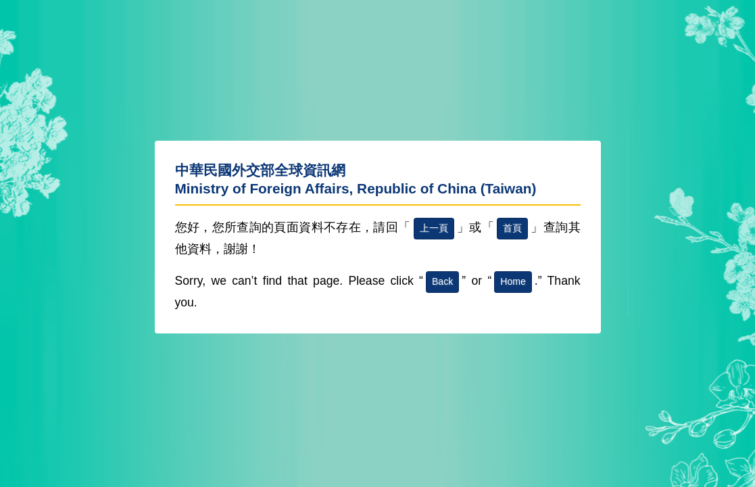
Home (513, 281)
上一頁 (434, 228)
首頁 (512, 228)
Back (442, 281)
